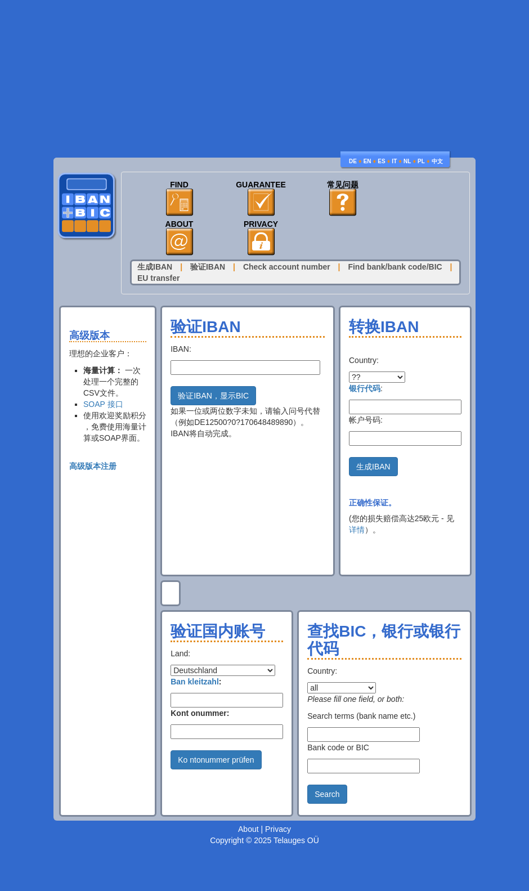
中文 (437, 161)
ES (381, 161)
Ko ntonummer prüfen (216, 759)
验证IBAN (207, 266)
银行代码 (364, 388)
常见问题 (342, 185)
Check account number (286, 266)
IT (394, 161)
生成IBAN (154, 266)
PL (421, 161)
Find (179, 185)
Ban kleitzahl (195, 681)
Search (327, 794)
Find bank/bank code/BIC (395, 266)
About (179, 224)
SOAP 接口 (103, 404)
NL (407, 161)
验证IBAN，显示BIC (213, 395)
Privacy (261, 224)
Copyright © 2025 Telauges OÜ (264, 840)
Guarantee (261, 185)
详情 (357, 529)
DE (353, 161)
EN (367, 161)
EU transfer (158, 278)
